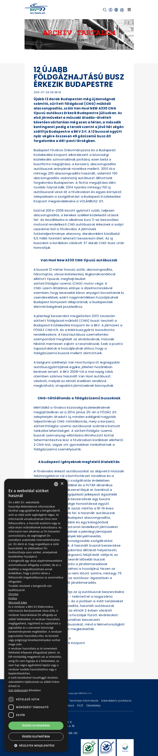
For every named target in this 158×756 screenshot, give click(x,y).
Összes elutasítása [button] (36, 736)
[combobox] (56, 484)
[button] (105, 10)
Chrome (13, 594)
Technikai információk (84, 700)
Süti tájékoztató (18, 690)
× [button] (61, 483)
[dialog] (36, 615)
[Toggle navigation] (129, 9)
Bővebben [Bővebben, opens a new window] (35, 690)
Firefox (12, 598)
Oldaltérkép (93, 705)
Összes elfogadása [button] (36, 725)
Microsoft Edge (17, 602)
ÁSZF (80, 705)
